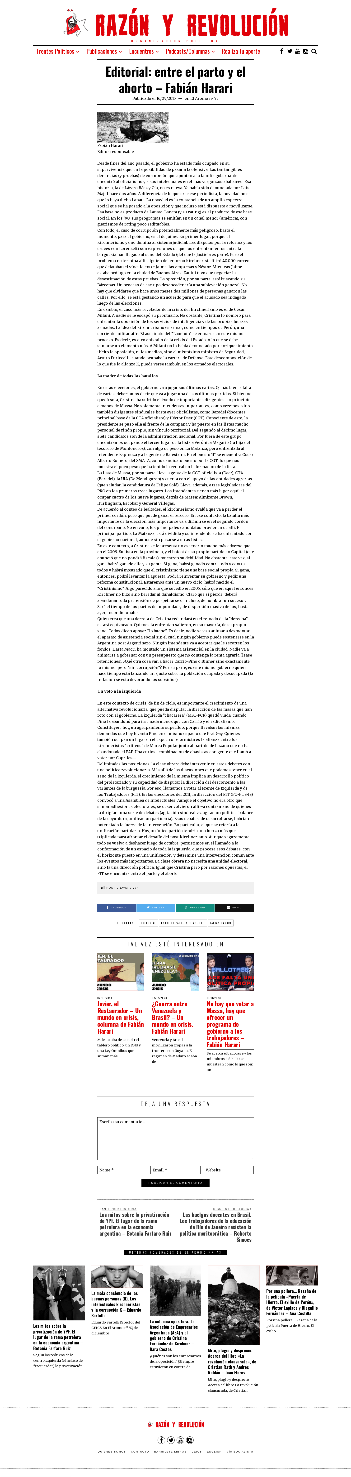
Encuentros (141, 51)
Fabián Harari (220, 923)
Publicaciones (101, 51)
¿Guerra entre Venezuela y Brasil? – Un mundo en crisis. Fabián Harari (172, 1017)
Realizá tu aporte (241, 51)
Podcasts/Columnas (188, 51)
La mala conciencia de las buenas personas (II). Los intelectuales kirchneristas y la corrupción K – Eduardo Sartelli (116, 1304)
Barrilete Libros (170, 1451)
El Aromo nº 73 (204, 98)
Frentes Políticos (55, 51)
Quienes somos (112, 1451)
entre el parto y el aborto (183, 923)
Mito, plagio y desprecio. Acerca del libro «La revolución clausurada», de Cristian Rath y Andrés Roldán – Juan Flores (232, 1361)
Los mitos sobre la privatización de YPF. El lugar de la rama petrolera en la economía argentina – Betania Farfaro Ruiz (58, 1337)
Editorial (148, 923)
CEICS (197, 1451)
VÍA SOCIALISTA (240, 1451)
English (214, 1451)
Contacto (140, 1451)
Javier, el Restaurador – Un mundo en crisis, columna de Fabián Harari (120, 1017)
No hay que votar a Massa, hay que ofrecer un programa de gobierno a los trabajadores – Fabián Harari (230, 1024)
